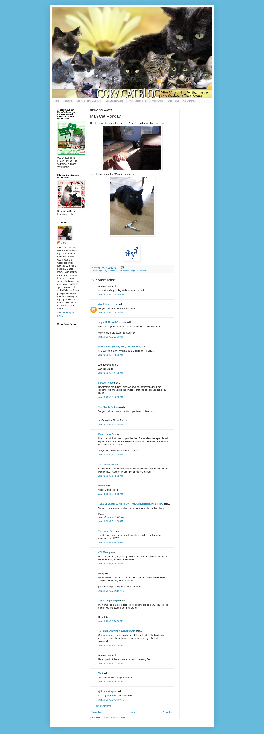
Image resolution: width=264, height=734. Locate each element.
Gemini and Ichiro (107, 304)
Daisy (101, 573)
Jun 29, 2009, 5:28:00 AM (110, 424)
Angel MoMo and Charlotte (112, 322)
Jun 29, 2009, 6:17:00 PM (110, 645)
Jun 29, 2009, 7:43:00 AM (110, 521)
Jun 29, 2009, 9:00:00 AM (110, 563)
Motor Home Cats (107, 434)
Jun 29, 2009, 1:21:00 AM (110, 337)
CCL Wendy (104, 552)
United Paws (173, 101)
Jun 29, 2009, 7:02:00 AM (110, 494)
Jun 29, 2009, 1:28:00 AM (110, 355)
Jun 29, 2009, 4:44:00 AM (110, 373)
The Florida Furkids (108, 407)
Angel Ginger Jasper (109, 600)
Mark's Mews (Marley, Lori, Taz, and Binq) (119, 346)
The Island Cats (106, 531)
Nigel (100, 270)
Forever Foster (106, 383)
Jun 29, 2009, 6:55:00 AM (110, 476)
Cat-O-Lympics (190, 101)
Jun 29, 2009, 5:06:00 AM (110, 397)
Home (56, 101)
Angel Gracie (157, 101)
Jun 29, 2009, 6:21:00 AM (110, 454)
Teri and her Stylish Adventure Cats (117, 631)
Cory (63, 243)
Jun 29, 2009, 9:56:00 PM (110, 681)
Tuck (100, 673)
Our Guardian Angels (115, 101)
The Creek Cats (106, 464)
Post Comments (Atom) (114, 717)
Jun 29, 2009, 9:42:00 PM (110, 663)
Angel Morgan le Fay (138, 101)
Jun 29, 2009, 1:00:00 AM (110, 312)
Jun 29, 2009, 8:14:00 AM (110, 542)
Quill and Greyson (107, 691)
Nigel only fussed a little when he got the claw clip (125, 270)
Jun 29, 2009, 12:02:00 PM (111, 591)
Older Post (168, 712)
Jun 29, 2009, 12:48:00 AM (111, 294)
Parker (101, 485)
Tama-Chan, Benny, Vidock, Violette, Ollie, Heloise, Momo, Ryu (130, 504)
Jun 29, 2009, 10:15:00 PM (111, 700)
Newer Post (96, 712)
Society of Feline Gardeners (89, 101)
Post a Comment (103, 706)
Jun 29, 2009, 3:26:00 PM (110, 621)
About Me (68, 101)
